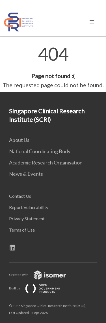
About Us (19, 140)
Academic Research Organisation (46, 162)
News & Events (26, 174)
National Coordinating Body (39, 151)
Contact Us (20, 196)
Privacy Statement (27, 218)
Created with (42, 275)
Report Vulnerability (28, 207)
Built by (39, 288)
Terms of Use (22, 229)
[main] (53, 67)
